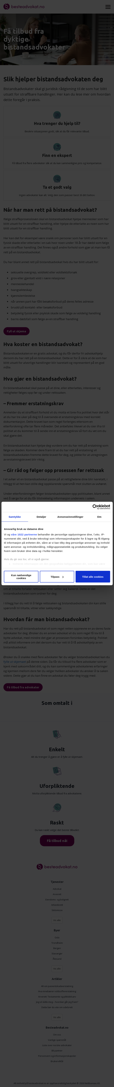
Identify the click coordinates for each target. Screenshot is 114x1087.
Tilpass (57, 576)
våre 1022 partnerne (24, 534)
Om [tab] (99, 516)
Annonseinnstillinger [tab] (70, 516)
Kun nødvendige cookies (21, 577)
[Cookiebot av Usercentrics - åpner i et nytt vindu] (95, 506)
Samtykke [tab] (15, 516)
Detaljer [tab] (41, 516)
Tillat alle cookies (93, 576)
